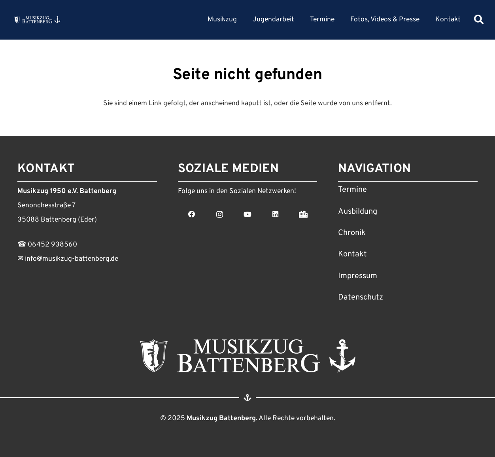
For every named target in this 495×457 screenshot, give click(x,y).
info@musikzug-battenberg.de (70, 259)
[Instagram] (220, 214)
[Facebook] (192, 214)
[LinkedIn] (275, 214)
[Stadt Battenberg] (303, 214)
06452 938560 (52, 244)
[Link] (37, 20)
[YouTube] (248, 214)
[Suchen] (479, 19)
